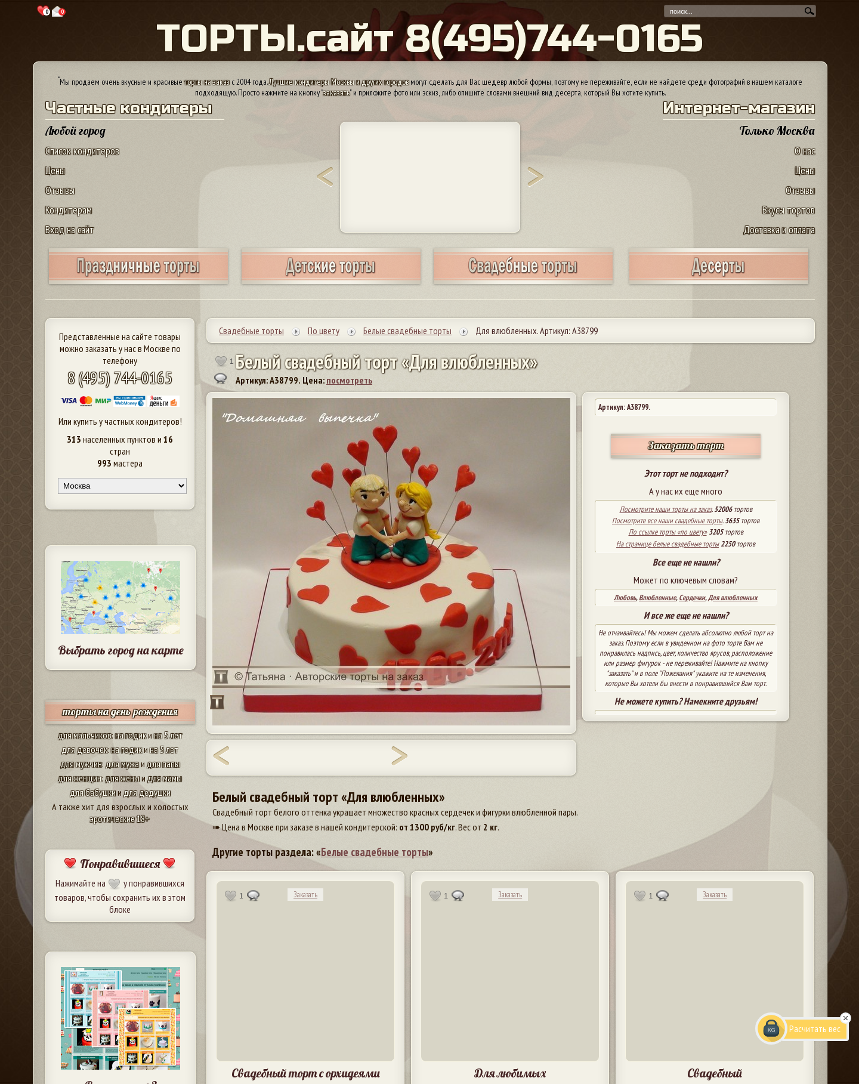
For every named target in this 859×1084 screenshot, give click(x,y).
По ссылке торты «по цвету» (668, 532)
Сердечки (692, 597)
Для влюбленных (733, 597)
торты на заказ (207, 81)
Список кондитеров (82, 150)
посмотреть (349, 380)
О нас (805, 150)
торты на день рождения (120, 711)
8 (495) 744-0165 (119, 377)
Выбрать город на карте (121, 650)
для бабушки (93, 792)
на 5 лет (168, 735)
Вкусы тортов (788, 210)
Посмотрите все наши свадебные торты (667, 520)
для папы (163, 764)
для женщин (79, 778)
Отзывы (60, 190)
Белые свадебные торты (374, 852)
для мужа (122, 764)
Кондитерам (68, 210)
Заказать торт (686, 445)
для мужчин (81, 764)
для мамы (164, 778)
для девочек (84, 749)
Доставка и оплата (779, 229)
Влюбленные (657, 597)
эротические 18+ (120, 818)
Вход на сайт (69, 229)
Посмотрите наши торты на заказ (666, 509)
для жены (122, 778)
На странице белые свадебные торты (667, 544)
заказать (336, 92)
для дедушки (147, 792)
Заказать (305, 895)
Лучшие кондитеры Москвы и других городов (339, 81)
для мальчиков (85, 735)
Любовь (625, 597)
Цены (55, 170)
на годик (130, 735)
